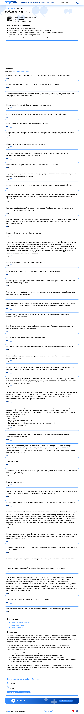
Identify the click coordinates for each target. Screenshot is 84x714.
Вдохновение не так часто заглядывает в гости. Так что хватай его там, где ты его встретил (41, 502)
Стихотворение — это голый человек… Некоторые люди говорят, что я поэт (35, 568)
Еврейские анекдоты (37, 2)
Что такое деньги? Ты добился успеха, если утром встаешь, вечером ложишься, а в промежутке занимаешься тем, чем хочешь (38, 154)
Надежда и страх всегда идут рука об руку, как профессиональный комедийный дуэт (39, 185)
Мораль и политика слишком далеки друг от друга (25, 144)
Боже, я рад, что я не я (15, 482)
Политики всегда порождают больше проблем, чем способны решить (33, 271)
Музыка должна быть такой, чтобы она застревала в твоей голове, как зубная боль (38, 609)
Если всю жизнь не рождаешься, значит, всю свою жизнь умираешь (32, 164)
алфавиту (28, 71)
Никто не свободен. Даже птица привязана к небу (25, 262)
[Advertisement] (42, 54)
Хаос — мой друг (12, 461)
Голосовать (13, 692)
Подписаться (66, 701)
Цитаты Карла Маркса (17, 625)
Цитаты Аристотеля (16, 627)
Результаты (25, 692)
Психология (51, 2)
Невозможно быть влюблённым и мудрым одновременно (28, 105)
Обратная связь (48, 711)
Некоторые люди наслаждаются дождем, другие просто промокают (32, 84)
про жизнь (13, 686)
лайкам (18, 71)
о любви (12, 683)
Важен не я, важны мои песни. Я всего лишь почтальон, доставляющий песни (36, 114)
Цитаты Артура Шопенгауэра (19, 622)
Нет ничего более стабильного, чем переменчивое (25, 337)
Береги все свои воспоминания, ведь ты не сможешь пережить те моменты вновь (38, 75)
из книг (12, 688)
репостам (23, 71)
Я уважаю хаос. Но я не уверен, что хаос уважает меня (27, 599)
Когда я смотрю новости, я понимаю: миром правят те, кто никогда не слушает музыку (40, 559)
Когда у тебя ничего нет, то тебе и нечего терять (25, 233)
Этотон (9, 711)
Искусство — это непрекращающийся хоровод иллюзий (27, 123)
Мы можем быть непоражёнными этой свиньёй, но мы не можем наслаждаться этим (39, 347)
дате (14, 71)
